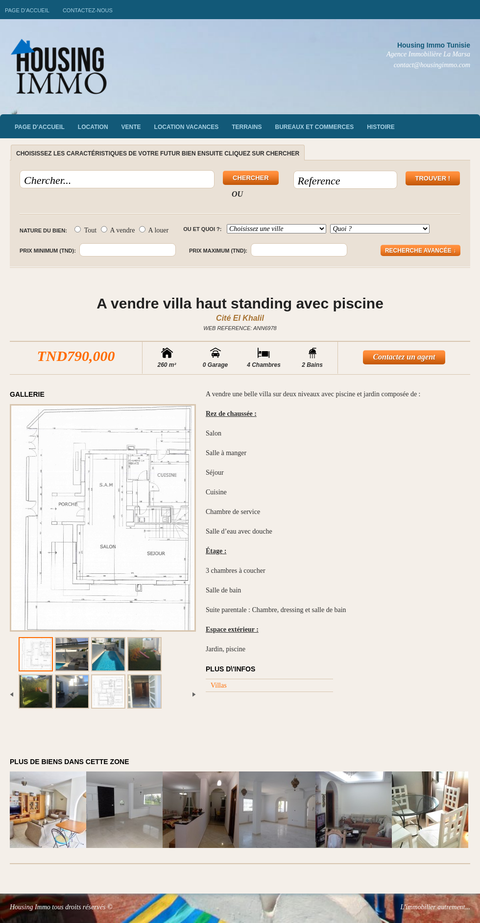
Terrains (247, 127)
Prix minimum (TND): (48, 251)
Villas (219, 685)
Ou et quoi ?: (202, 229)
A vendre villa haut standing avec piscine (240, 303)
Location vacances (186, 127)
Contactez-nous (88, 10)
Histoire (380, 127)
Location (93, 127)
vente (131, 127)
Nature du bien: (43, 230)
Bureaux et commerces (314, 127)
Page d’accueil (27, 10)
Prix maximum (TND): (218, 251)
